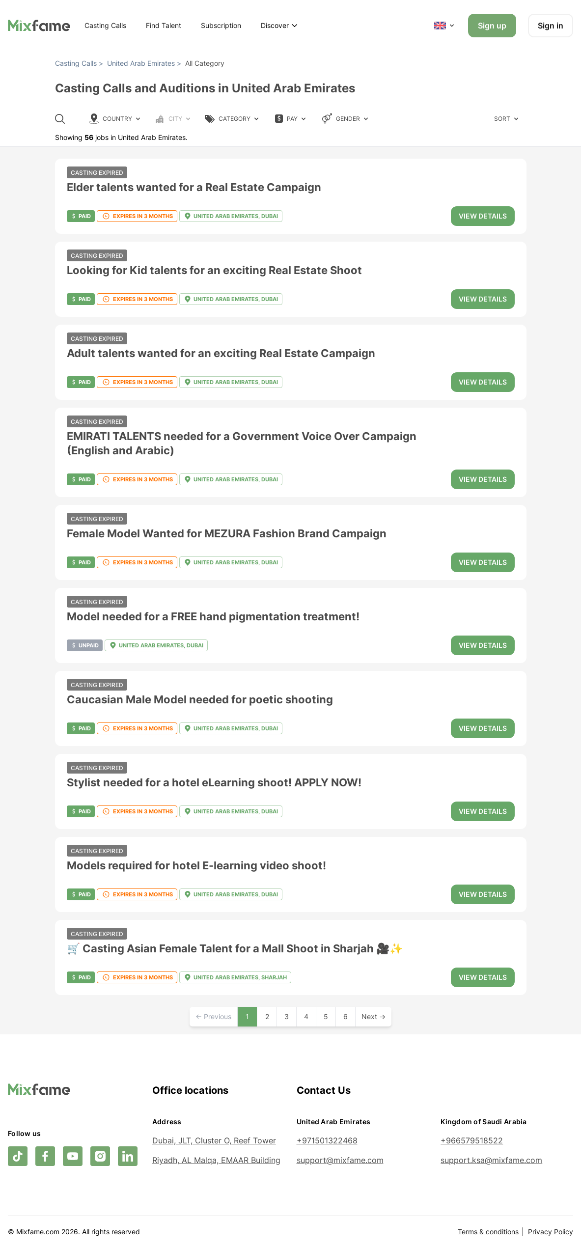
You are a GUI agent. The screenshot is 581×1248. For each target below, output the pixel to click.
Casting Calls (105, 25)
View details (483, 216)
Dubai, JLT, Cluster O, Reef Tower (214, 1140)
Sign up (492, 25)
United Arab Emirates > (144, 63)
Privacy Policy (550, 1231)
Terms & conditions (488, 1231)
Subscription (221, 25)
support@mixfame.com (340, 1160)
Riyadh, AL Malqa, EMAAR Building (216, 1160)
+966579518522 (472, 1140)
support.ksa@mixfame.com (491, 1160)
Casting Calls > (79, 63)
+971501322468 (327, 1140)
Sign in (550, 25)
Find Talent (163, 25)
